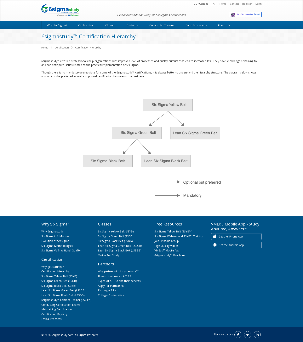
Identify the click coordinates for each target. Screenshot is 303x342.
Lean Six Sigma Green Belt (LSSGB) (63, 290)
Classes (110, 25)
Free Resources (196, 25)
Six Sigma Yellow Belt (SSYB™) (173, 231)
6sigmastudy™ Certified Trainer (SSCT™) (66, 300)
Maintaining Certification (56, 309)
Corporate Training (161, 25)
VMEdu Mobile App (167, 250)
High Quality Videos (166, 246)
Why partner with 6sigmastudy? (118, 271)
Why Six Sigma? (57, 25)
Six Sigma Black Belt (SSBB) (58, 286)
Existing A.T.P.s (107, 290)
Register (247, 3)
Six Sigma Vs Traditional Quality (61, 250)
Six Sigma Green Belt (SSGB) (59, 281)
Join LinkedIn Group (166, 241)
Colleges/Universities (111, 295)
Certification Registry (54, 314)
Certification (86, 25)
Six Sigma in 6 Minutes (55, 236)
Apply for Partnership (111, 286)
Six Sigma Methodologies (57, 246)
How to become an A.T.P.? (114, 276)
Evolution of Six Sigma (55, 241)
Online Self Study (108, 255)
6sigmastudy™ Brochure (169, 255)
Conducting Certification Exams (60, 305)
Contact (234, 3)
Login (258, 3)
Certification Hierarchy (55, 271)
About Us (224, 25)
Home (223, 3)
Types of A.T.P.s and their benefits (119, 281)
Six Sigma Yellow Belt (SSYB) (59, 276)
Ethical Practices (51, 319)
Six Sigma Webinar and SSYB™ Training (178, 236)
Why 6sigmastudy (52, 231)
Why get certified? (52, 267)
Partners (132, 25)
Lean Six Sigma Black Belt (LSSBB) (63, 295)
